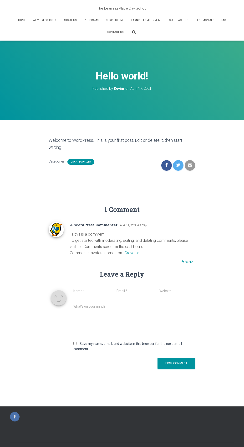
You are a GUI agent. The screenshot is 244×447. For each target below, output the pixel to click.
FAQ (223, 20)
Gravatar (131, 253)
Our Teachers (178, 20)
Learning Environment (146, 20)
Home (22, 20)
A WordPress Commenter (93, 224)
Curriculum (114, 20)
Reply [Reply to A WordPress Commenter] (187, 261)
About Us (70, 20)
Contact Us (115, 32)
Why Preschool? (44, 20)
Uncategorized (81, 161)
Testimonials (204, 20)
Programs (91, 20)
